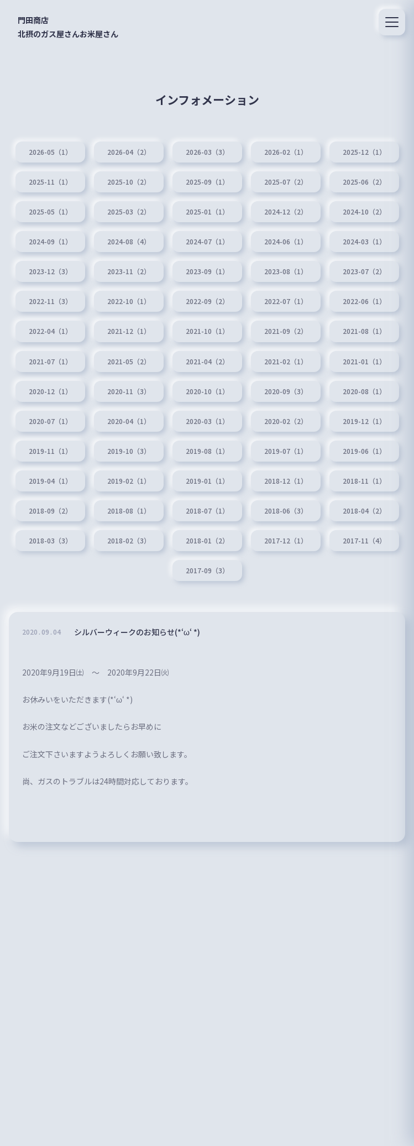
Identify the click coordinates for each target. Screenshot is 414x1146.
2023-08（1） (285, 271)
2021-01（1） (364, 362)
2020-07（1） (50, 421)
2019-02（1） (128, 481)
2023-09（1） (207, 271)
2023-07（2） (364, 271)
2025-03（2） (128, 212)
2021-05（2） (128, 362)
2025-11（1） (50, 182)
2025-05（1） (50, 212)
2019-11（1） (50, 451)
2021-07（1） (50, 362)
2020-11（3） (128, 391)
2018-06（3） (285, 511)
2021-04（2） (207, 362)
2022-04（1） (50, 331)
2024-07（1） (207, 242)
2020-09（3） (285, 391)
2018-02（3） (128, 541)
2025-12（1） (364, 152)
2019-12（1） (364, 421)
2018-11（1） (364, 481)
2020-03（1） (207, 421)
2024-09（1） (50, 242)
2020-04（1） (128, 421)
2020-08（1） (364, 391)
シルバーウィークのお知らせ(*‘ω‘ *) (137, 634)
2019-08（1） (207, 451)
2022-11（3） (50, 301)
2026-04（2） (128, 152)
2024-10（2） (364, 212)
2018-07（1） (207, 511)
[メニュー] (392, 22)
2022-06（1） (364, 301)
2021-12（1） (128, 331)
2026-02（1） (285, 152)
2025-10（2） (128, 182)
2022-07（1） (285, 301)
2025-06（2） (364, 182)
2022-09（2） (207, 301)
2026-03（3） (207, 152)
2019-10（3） (128, 451)
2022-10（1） (128, 301)
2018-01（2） (207, 541)
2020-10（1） (207, 391)
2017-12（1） (285, 541)
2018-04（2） (364, 511)
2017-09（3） (207, 570)
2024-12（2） (285, 212)
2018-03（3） (50, 541)
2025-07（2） (285, 182)
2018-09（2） (50, 511)
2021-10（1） (207, 331)
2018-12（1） (285, 481)
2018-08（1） (128, 511)
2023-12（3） (50, 271)
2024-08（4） (128, 242)
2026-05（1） (50, 152)
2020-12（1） (50, 391)
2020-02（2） (285, 421)
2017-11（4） (364, 541)
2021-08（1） (364, 331)
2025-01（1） (207, 212)
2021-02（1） (285, 362)
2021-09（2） (285, 331)
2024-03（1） (364, 242)
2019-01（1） (207, 481)
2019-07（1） (285, 451)
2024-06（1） (285, 242)
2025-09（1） (207, 182)
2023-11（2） (128, 271)
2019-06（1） (364, 451)
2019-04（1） (50, 481)
